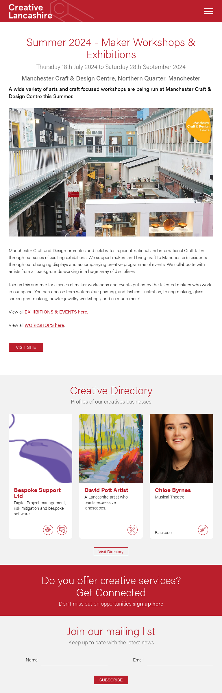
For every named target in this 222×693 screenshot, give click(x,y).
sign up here (148, 603)
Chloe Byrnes (173, 490)
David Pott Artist (106, 490)
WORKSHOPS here (44, 325)
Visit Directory (111, 551)
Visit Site (26, 347)
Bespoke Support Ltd (37, 492)
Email (138, 659)
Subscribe (111, 680)
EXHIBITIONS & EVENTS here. (56, 311)
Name (32, 659)
